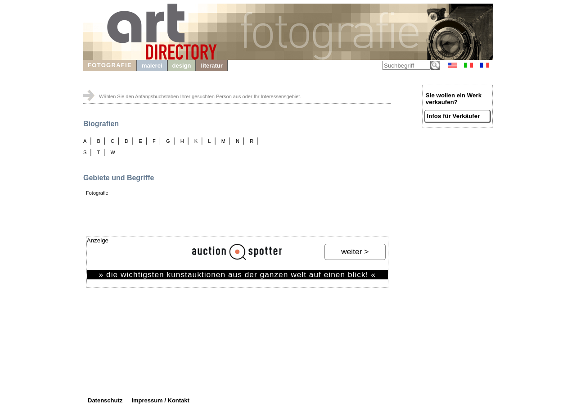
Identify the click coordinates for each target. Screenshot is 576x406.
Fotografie (97, 193)
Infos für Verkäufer (453, 116)
